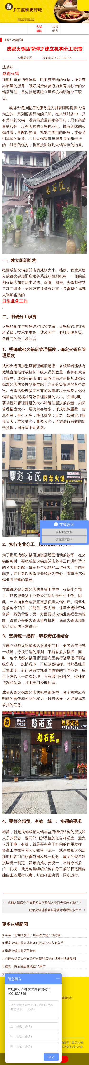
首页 (7, 40)
